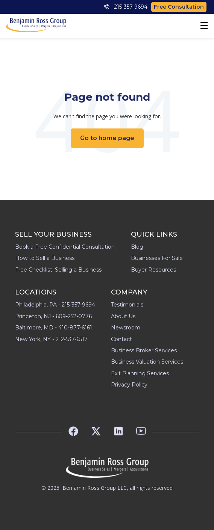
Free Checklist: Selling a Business (58, 269)
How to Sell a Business (44, 258)
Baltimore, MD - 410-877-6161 (53, 327)
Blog (137, 246)
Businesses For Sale (157, 258)
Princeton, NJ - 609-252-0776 (53, 316)
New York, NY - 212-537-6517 (51, 339)
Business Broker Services (144, 350)
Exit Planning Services (140, 373)
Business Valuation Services (147, 361)
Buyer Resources (153, 269)
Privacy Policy (129, 384)
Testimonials (127, 304)
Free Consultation (179, 6)
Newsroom (125, 327)
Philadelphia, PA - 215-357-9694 (55, 304)
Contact (121, 339)
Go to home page (107, 138)
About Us (123, 316)
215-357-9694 (125, 6)
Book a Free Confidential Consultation (65, 246)
